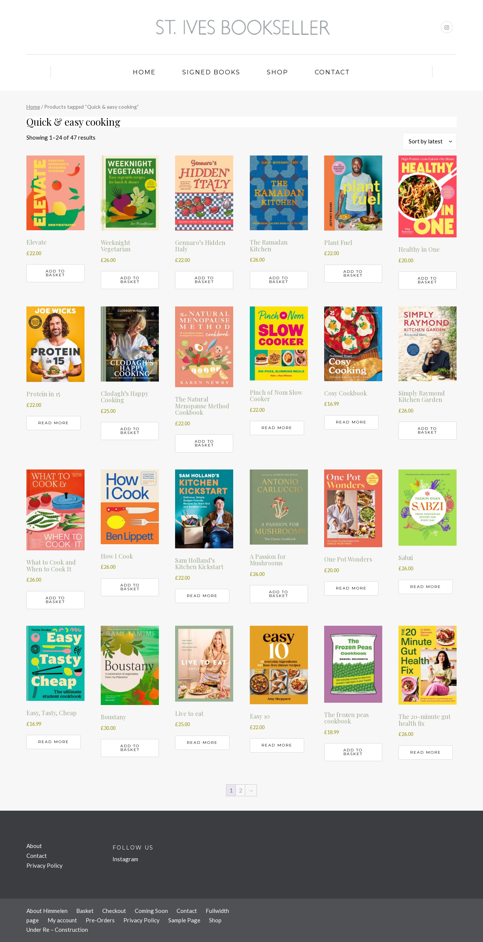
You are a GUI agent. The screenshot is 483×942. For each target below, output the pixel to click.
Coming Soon (151, 910)
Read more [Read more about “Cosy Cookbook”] (351, 422)
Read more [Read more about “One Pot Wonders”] (351, 588)
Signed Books (211, 72)
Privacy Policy (44, 865)
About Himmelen (47, 910)
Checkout (114, 910)
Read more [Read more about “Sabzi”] (425, 586)
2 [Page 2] (240, 790)
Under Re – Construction (57, 929)
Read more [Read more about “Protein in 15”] (53, 422)
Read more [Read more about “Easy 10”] (276, 745)
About (34, 845)
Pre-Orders (100, 920)
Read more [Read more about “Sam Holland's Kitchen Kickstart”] (202, 595)
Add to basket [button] (55, 273)
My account (62, 920)
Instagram (125, 859)
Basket (85, 910)
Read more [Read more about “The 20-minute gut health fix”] (425, 752)
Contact (332, 72)
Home (144, 72)
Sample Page (184, 920)
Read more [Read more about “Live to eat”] (202, 742)
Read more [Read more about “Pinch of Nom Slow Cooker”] (276, 427)
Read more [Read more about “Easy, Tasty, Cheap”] (53, 741)
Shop (277, 72)
